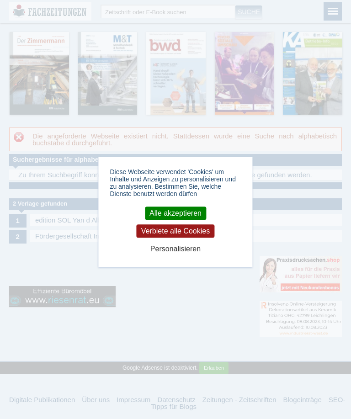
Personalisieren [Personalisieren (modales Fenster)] (175, 249)
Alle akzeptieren (175, 213)
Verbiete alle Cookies (175, 231)
